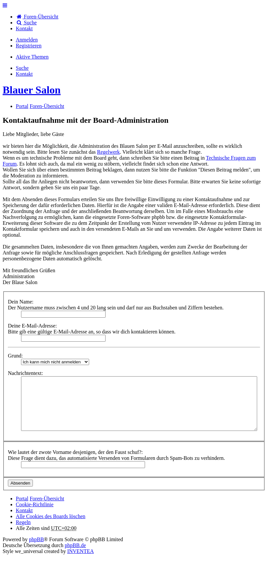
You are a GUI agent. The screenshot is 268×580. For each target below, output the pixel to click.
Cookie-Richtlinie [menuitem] (35, 504)
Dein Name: (21, 301)
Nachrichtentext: (25, 373)
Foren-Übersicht (47, 498)
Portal (22, 106)
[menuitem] (24, 28)
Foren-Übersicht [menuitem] (37, 16)
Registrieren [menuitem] (28, 45)
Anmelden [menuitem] (27, 39)
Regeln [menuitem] (23, 522)
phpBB (36, 539)
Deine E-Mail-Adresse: (32, 326)
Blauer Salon (32, 90)
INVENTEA (80, 551)
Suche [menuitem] (26, 22)
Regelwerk (108, 152)
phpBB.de (75, 545)
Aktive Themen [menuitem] (32, 57)
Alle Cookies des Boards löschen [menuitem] (50, 516)
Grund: (15, 355)
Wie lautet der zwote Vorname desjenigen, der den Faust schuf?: (75, 452)
